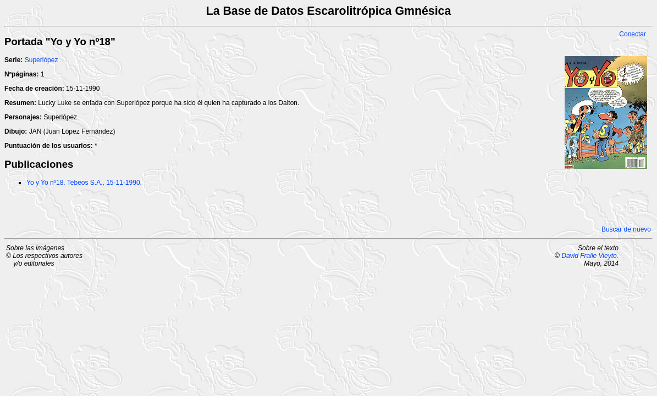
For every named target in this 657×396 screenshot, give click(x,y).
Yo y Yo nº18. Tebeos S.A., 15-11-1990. (84, 182)
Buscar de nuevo (626, 229)
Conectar (632, 34)
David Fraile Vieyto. (590, 256)
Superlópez (41, 60)
